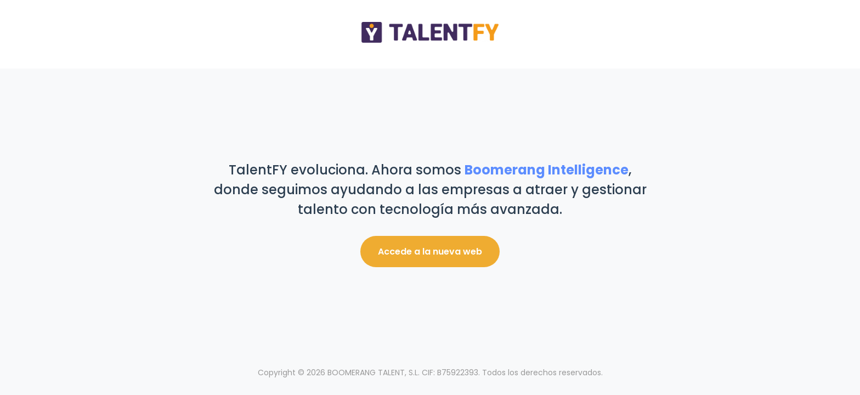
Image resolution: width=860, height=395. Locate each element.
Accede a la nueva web (430, 251)
